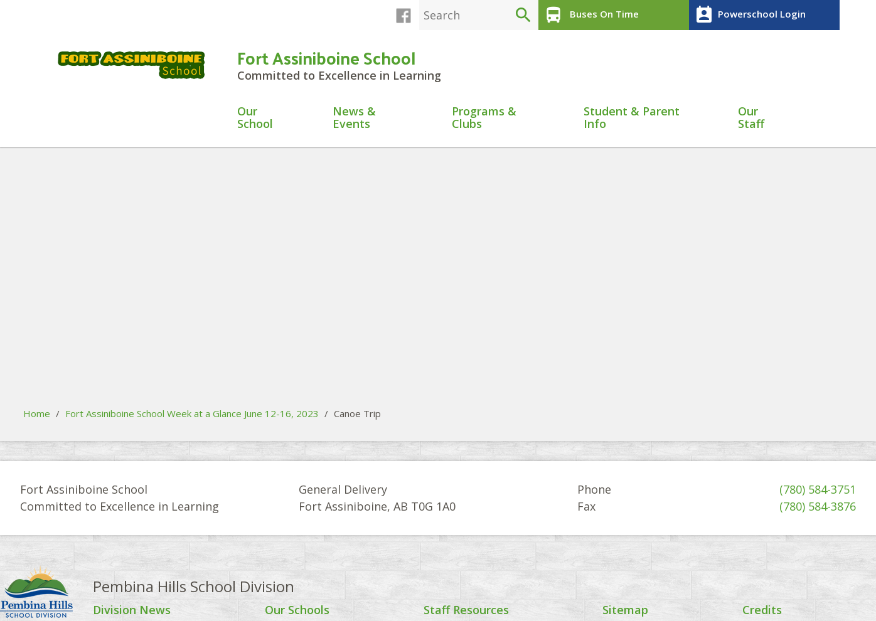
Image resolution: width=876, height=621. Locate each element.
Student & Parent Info (632, 118)
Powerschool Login (749, 15)
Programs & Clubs (484, 118)
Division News (132, 610)
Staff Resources (466, 610)
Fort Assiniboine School (326, 57)
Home (36, 413)
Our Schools (297, 610)
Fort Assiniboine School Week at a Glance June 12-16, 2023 (192, 413)
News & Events (354, 118)
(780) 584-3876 (817, 506)
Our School (255, 118)
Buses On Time (590, 15)
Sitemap (625, 610)
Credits (762, 610)
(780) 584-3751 (817, 489)
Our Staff (751, 118)
